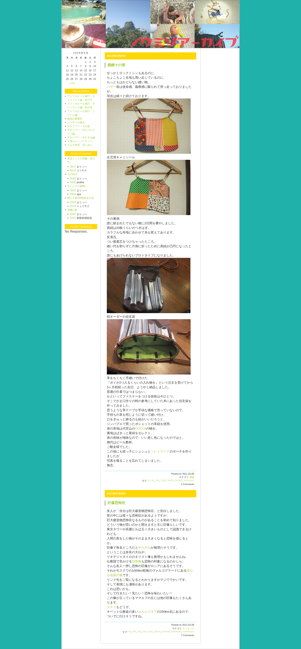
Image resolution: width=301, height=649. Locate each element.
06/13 (73, 170)
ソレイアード (160, 451)
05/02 (73, 194)
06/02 (73, 178)
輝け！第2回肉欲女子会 (80, 198)
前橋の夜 (72, 209)
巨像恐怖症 (116, 503)
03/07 (73, 202)
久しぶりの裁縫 (76, 186)
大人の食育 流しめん (79, 145)
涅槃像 (136, 561)
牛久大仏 (144, 547)
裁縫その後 (116, 65)
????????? (188, 632)
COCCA (140, 428)
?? (149, 480)
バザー (111, 86)
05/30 (73, 182)
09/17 (73, 166)
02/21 (73, 218)
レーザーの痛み (76, 122)
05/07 (73, 190)
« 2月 (72, 83)
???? (163, 480)
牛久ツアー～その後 (78, 126)
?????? (178, 480)
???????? (189, 480)
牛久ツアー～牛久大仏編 (81, 137)
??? (157, 480)
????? (170, 480)
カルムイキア (147, 611)
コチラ (111, 607)
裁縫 (192, 477)
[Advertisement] (220, 76)
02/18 (73, 206)
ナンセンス (188, 628)
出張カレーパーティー (79, 141)
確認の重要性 (74, 118)
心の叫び (72, 174)
